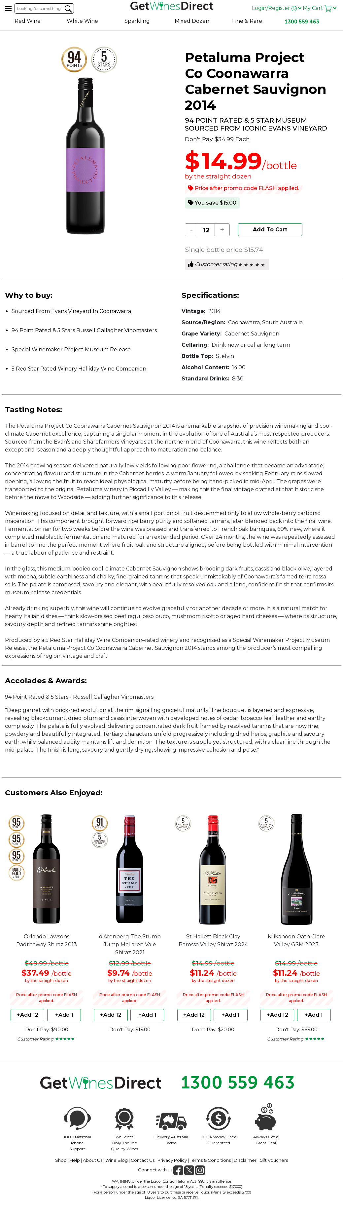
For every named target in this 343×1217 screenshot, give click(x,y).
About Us (92, 1160)
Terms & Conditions (210, 1160)
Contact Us (142, 1160)
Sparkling (137, 21)
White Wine (82, 21)
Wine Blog (116, 1160)
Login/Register (276, 8)
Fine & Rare (247, 21)
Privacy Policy (172, 1160)
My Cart (319, 8)
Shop (61, 1160)
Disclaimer (245, 1160)
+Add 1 (64, 1015)
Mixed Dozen (192, 21)
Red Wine (28, 21)
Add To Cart (270, 229)
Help (75, 1160)
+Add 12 (27, 1015)
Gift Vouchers (273, 1160)
